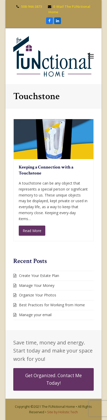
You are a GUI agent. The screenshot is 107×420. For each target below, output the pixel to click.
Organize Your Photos (37, 295)
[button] (91, 56)
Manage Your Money (36, 285)
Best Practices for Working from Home (52, 304)
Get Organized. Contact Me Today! (53, 379)
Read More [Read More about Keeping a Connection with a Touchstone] (32, 230)
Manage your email (35, 314)
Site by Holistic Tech (62, 412)
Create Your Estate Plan (39, 275)
